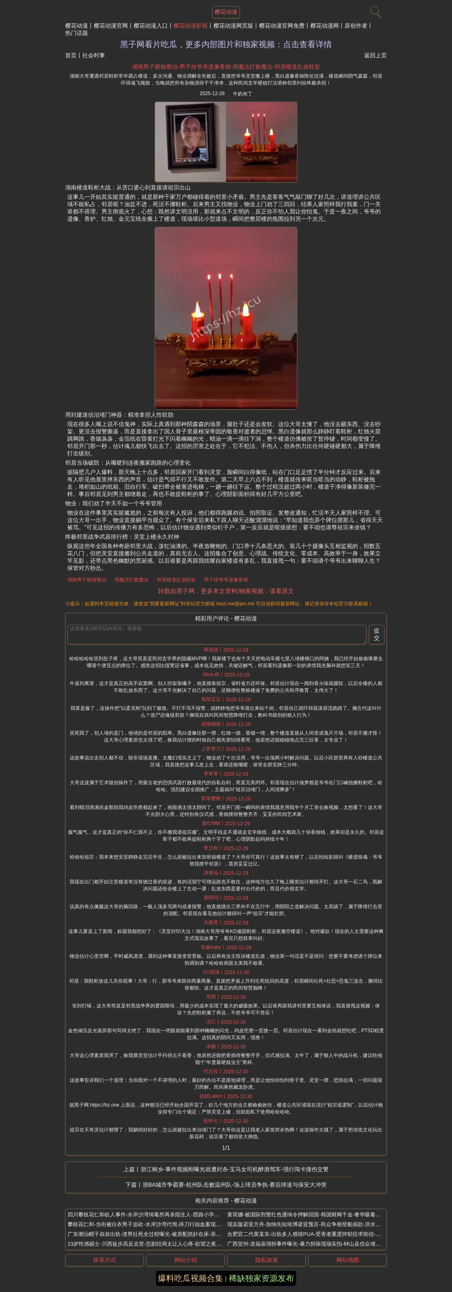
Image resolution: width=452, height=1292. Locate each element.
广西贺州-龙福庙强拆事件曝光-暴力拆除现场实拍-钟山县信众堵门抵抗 (309, 1244)
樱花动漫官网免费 (282, 25)
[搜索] (375, 10)
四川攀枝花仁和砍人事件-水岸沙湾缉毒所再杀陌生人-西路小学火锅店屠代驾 (157, 1215)
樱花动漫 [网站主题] (226, 12)
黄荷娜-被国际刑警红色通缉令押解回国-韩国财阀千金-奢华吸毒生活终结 (312, 1215)
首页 (71, 55)
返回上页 (375, 55)
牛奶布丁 (242, 94)
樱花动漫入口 (151, 25)
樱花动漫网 (324, 25)
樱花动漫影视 (190, 25)
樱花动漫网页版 (233, 25)
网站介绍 (185, 1260)
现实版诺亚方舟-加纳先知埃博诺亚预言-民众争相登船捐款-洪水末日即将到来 (317, 1224)
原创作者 (355, 25)
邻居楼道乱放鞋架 (176, 580)
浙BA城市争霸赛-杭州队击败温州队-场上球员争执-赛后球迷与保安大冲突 (235, 1184)
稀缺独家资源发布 (261, 1278)
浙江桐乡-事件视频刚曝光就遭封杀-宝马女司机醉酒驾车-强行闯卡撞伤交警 (234, 1169)
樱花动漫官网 (111, 25)
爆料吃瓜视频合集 (190, 1278)
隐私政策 (266, 1260)
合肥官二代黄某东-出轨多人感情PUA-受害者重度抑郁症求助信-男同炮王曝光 (317, 1234)
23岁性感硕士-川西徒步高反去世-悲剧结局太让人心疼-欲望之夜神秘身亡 (152, 1244)
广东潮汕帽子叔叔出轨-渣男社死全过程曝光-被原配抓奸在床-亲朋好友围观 (155, 1234)
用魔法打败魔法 (131, 580)
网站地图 (347, 1260)
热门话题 (76, 33)
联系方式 (104, 1260)
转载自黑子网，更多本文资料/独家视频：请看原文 (226, 590)
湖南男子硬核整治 (86, 580)
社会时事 (93, 55)
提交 (377, 634)
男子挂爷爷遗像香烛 (226, 580)
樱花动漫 (76, 25)
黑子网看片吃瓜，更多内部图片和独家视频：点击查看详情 (226, 44)
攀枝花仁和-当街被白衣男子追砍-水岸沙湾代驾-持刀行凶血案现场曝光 (150, 1224)
